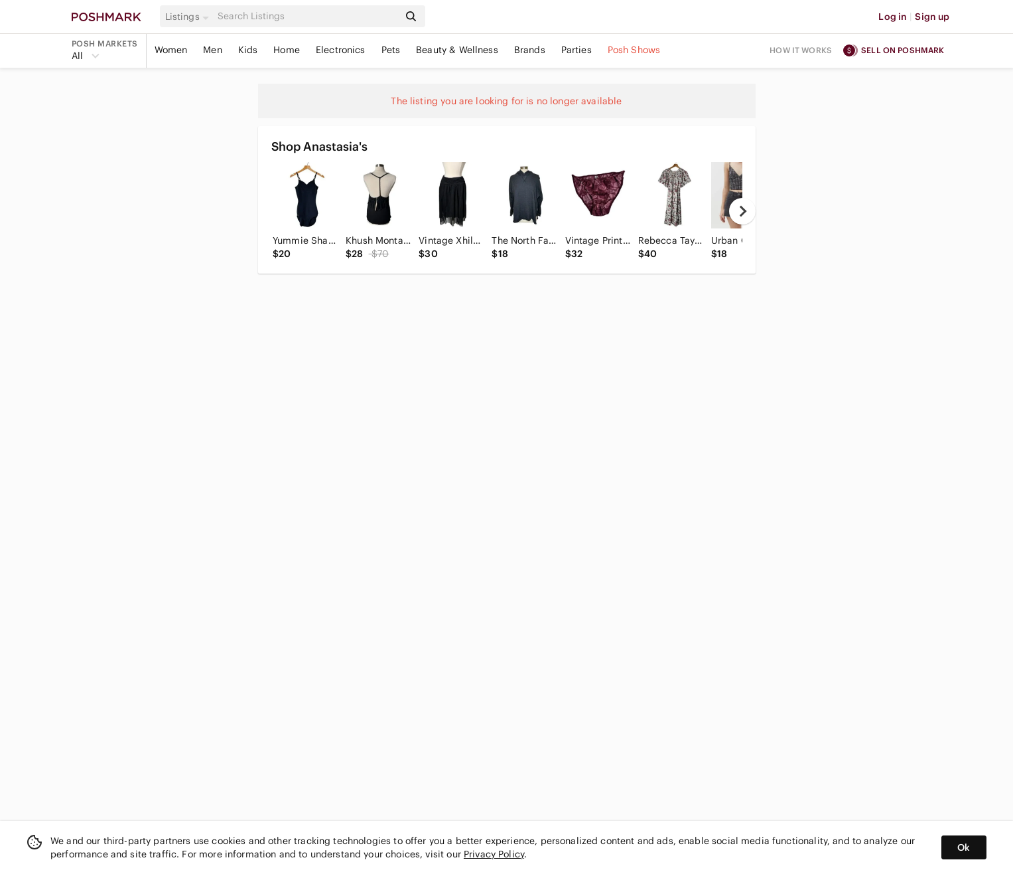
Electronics (341, 50)
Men (212, 50)
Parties (576, 50)
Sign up (932, 17)
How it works (801, 50)
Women (171, 50)
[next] (742, 211)
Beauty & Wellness (457, 50)
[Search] (307, 16)
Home (286, 50)
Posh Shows (634, 50)
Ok (963, 847)
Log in (892, 17)
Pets (391, 50)
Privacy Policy (494, 854)
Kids (248, 50)
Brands (529, 50)
